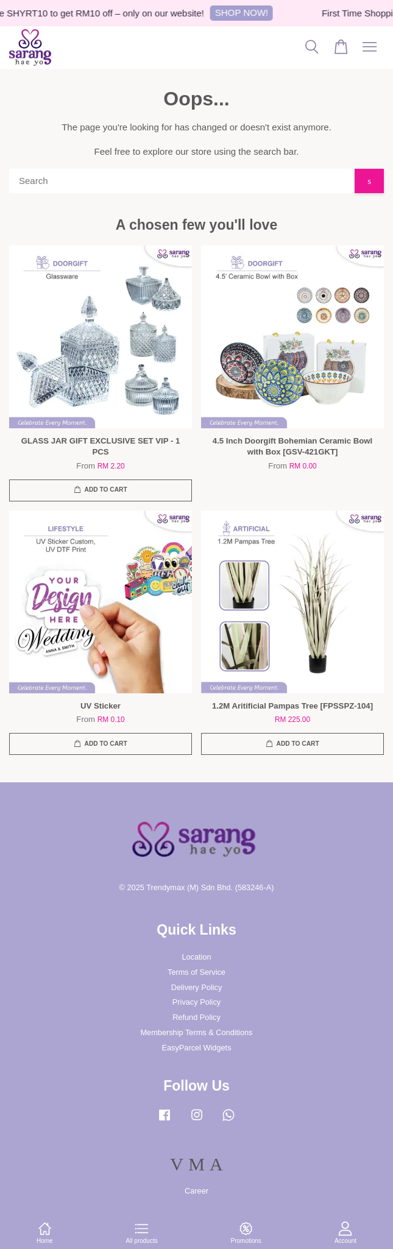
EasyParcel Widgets (196, 1047)
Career (196, 1190)
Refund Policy (196, 1017)
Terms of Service (196, 972)
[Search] (182, 181)
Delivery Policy (196, 987)
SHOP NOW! (245, 12)
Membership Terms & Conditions (196, 1032)
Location (196, 956)
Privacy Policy (196, 1002)
